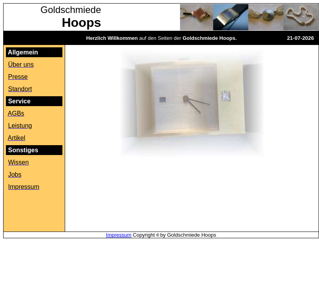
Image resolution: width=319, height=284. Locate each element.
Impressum (118, 235)
